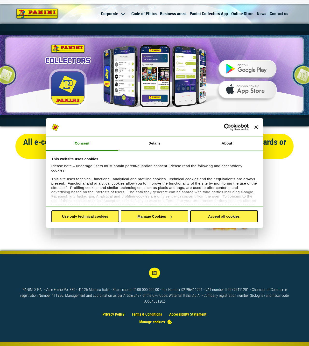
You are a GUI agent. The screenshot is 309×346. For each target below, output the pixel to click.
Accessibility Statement (187, 314)
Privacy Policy (113, 314)
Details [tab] (154, 143)
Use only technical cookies (85, 216)
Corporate (109, 13)
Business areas (173, 13)
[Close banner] (256, 127)
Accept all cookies (224, 216)
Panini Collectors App (209, 13)
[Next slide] (302, 76)
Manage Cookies (155, 216)
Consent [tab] (82, 143)
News (261, 13)
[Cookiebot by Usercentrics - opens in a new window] (227, 127)
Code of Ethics (144, 13)
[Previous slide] (7, 76)
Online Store (242, 13)
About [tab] (227, 143)
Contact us (279, 13)
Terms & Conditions (147, 314)
